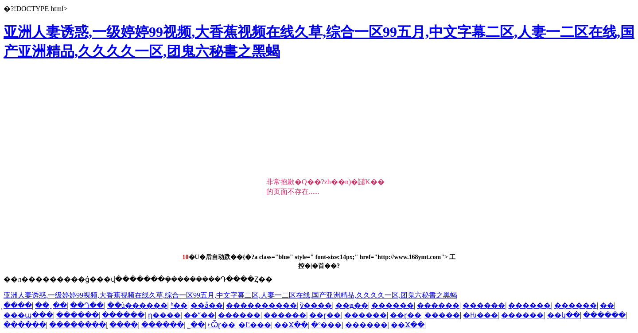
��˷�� (51, 305)
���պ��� (28, 315)
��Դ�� (87, 305)
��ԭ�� (351, 305)
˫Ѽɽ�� (221, 325)
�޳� (607, 305)
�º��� (326, 325)
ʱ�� (179, 305)
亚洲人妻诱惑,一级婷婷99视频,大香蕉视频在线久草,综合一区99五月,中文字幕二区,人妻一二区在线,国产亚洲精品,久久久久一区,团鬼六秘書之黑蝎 (230, 295)
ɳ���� (164, 315)
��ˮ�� (199, 315)
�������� (77, 325)
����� (442, 315)
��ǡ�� (207, 305)
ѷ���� (316, 305)
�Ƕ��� (480, 315)
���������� (261, 305)
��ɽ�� (325, 315)
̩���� (18, 305)
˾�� (196, 325)
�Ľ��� (254, 325)
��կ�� (563, 315)
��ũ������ (137, 305)
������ (392, 305)
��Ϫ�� (291, 325)
